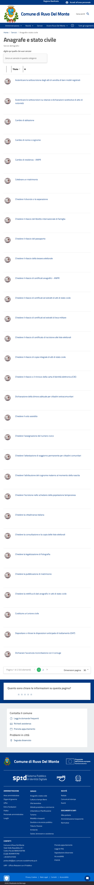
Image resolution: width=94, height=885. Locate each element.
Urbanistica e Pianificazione (40, 810)
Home (6, 32)
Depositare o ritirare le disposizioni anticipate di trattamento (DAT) (45, 633)
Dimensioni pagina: (72, 670)
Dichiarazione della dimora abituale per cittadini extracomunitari (44, 396)
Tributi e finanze (36, 826)
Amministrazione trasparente (72, 818)
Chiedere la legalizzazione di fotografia (32, 554)
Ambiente (34, 829)
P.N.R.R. (57, 860)
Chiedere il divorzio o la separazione (31, 199)
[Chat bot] (87, 878)
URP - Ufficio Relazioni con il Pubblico (18, 865)
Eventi (63, 803)
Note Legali (44, 877)
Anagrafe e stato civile (29, 32)
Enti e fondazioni (10, 806)
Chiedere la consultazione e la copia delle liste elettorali (40, 534)
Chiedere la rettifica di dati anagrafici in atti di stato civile (40, 593)
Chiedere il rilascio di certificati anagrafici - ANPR (37, 278)
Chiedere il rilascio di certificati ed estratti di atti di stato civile (43, 297)
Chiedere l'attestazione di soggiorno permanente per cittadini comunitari (48, 455)
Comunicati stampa (68, 799)
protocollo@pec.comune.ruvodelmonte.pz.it (20, 860)
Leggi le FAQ (59, 848)
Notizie (63, 795)
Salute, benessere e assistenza (42, 833)
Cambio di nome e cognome (28, 140)
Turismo (33, 814)
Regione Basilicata (51, 1)
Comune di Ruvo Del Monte (45, 13)
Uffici (6, 803)
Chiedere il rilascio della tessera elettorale (34, 258)
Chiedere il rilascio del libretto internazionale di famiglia (40, 219)
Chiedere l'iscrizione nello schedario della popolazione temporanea (45, 495)
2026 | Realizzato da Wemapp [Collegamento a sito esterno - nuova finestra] (15, 883)
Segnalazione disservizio (63, 852)
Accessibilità (59, 856)
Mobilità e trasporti (37, 818)
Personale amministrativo (13, 814)
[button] (78, 2)
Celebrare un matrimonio (26, 179)
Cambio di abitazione (24, 120)
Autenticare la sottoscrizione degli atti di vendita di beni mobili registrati (47, 80)
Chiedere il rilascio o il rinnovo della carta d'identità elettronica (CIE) (45, 376)
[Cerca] (88, 13)
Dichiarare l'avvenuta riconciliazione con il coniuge (38, 653)
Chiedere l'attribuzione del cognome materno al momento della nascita (47, 475)
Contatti (7, 841)
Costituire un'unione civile (27, 613)
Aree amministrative (11, 795)
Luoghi (6, 818)
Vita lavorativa (35, 803)
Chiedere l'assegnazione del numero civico (34, 435)
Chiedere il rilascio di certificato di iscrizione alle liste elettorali (43, 337)
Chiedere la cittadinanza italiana (29, 514)
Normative (65, 822)
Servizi (14, 32)
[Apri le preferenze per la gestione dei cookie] (7, 878)
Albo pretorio (66, 815)
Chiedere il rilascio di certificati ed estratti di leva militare (40, 317)
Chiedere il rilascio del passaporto (30, 238)
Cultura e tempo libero (38, 799)
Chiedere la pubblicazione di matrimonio (33, 574)
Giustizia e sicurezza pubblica (41, 822)
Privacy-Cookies (31, 877)
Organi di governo (10, 799)
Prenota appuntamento (63, 845)
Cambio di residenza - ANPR (28, 159)
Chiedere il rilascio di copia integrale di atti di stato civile (40, 357)
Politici (6, 810)
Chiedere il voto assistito (26, 416)
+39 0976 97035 (10, 856)
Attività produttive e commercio (42, 807)
